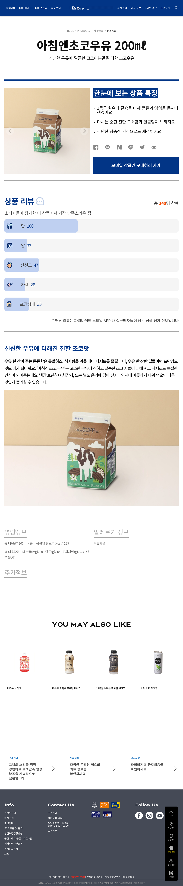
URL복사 (154, 147)
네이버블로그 (119, 147)
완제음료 (111, 30)
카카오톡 (107, 147)
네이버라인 (130, 147)
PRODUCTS (83, 30)
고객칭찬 (52, 830)
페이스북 (96, 147)
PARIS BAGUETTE (91, 8)
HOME (70, 30)
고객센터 (52, 813)
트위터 (142, 147)
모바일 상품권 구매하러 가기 (135, 165)
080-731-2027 (56, 818)
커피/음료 (98, 30)
